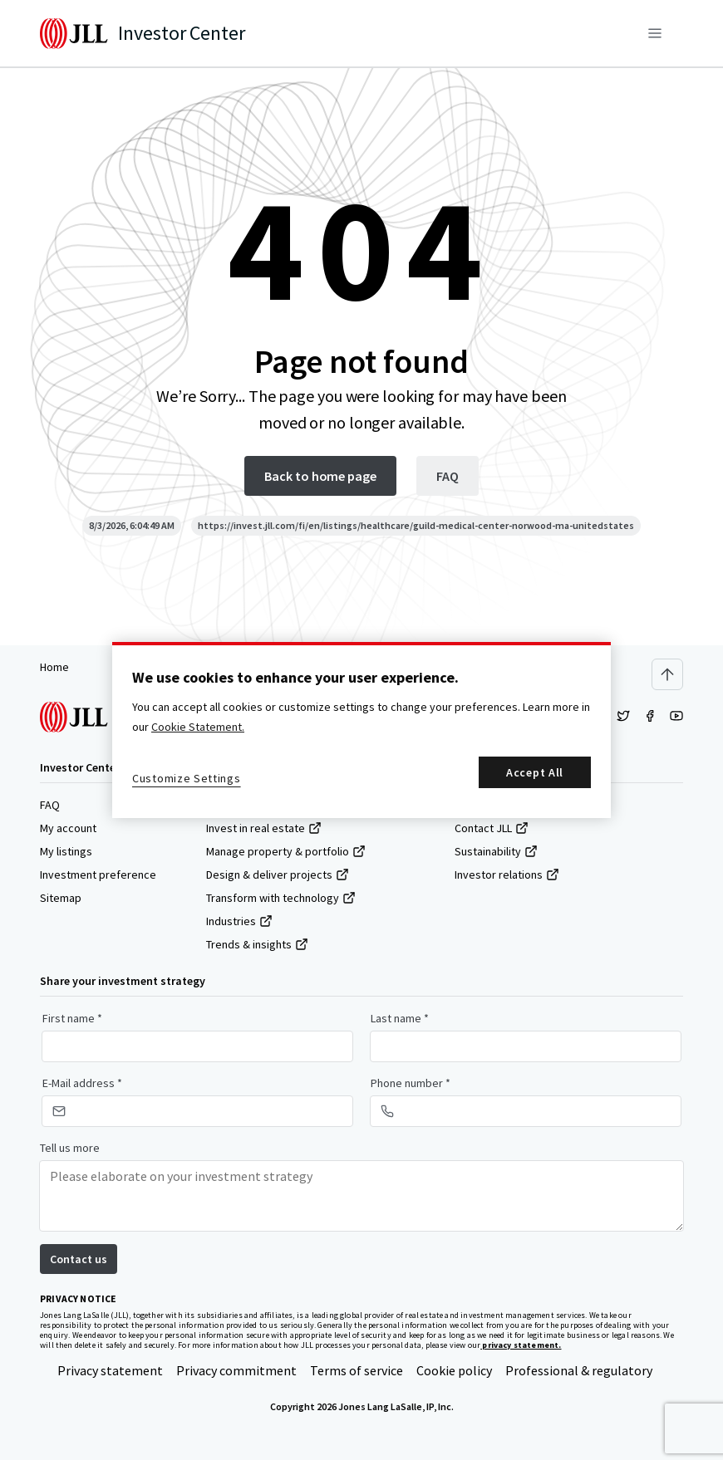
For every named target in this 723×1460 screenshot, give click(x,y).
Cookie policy (454, 1370)
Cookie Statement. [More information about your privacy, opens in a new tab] (197, 726)
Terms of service (356, 1370)
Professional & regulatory (578, 1370)
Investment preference (98, 874)
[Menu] (655, 33)
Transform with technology (281, 897)
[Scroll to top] (667, 674)
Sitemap (60, 897)
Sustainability (496, 851)
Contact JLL (492, 828)
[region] (361, 730)
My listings (66, 851)
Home (54, 666)
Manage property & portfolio (286, 851)
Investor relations (507, 874)
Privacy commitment (236, 1370)
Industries (239, 921)
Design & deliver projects (277, 874)
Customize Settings (186, 778)
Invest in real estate (264, 828)
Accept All (534, 772)
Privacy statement (110, 1370)
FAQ (50, 804)
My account (68, 828)
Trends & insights (257, 944)
